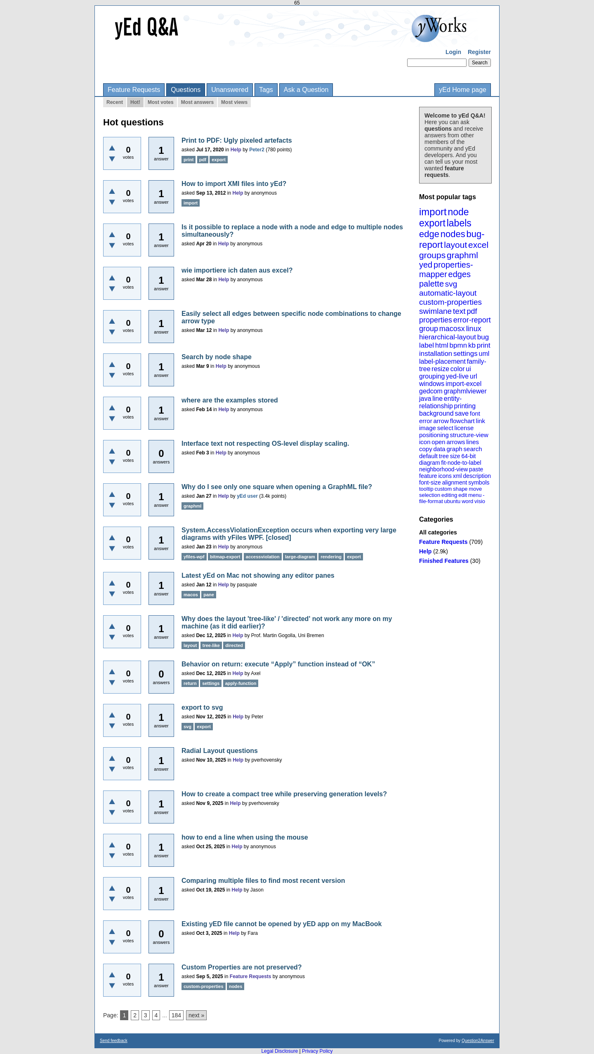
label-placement (442, 361)
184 (176, 1015)
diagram (429, 462)
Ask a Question (306, 89)
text (459, 311)
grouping (432, 376)
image (427, 427)
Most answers (197, 102)
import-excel (463, 383)
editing (449, 495)
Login (453, 52)
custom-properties (450, 302)
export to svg (202, 707)
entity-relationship (440, 402)
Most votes (161, 102)
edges (459, 274)
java (425, 398)
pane (208, 594)
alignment (454, 482)
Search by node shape (217, 356)
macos (191, 594)
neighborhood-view (443, 469)
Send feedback (113, 1040)
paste (476, 469)
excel (478, 244)
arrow (441, 420)
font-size (430, 482)
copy (425, 448)
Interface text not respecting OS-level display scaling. (265, 443)
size (455, 456)
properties (435, 320)
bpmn (458, 345)
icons (445, 476)
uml (483, 353)
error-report (472, 320)
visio (479, 501)
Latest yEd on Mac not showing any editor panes (258, 575)
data (439, 448)
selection (429, 495)
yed (425, 264)
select (445, 427)
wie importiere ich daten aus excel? (237, 270)
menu (475, 495)
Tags (266, 89)
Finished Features (444, 561)
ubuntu (452, 501)
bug (483, 337)
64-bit (468, 456)
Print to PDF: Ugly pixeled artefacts (237, 140)
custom (443, 489)
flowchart (462, 420)
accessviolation (263, 556)
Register (479, 52)
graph (454, 448)
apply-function (241, 683)
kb (472, 345)
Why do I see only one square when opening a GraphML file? (277, 486)
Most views (234, 102)
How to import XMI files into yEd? (234, 183)
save (462, 413)
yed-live (457, 376)
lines (472, 441)
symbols (478, 482)
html (441, 345)
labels (459, 223)
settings (465, 354)
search (473, 448)
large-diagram (300, 556)
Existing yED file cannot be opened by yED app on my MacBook (282, 923)
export (432, 223)
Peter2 (256, 150)
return (190, 683)
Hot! (135, 102)
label (426, 345)
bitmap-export (225, 556)
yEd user (247, 496)
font (475, 413)
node (458, 212)
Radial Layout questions (220, 750)
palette (431, 283)
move (475, 489)
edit (462, 495)
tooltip (426, 489)
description (477, 476)
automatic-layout (447, 293)
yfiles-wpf (194, 556)
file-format (431, 501)
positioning (434, 434)
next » (196, 1015)
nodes (453, 234)
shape (460, 489)
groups (432, 255)
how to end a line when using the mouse (245, 837)
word (467, 501)
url (473, 376)
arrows (455, 441)
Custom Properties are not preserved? (242, 967)
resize (440, 368)
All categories (438, 532)
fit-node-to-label (461, 462)
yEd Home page (462, 89)
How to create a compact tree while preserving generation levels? (284, 794)
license (464, 427)
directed (234, 645)
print (483, 345)
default (428, 455)
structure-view (469, 434)
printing (465, 405)
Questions (185, 89)
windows (431, 383)
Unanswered (229, 89)
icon (425, 441)
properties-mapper (446, 269)
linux (473, 329)
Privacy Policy (317, 1051)
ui (468, 368)
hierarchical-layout (447, 337)
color (457, 368)
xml (457, 476)
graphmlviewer (465, 391)
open (438, 441)
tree (444, 456)
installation (435, 354)
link (481, 420)
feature (428, 476)
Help (425, 551)
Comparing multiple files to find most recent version (263, 880)
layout (455, 244)
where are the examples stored (230, 400)
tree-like (211, 645)
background (436, 413)
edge (429, 234)
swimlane (435, 311)
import (433, 211)
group (428, 329)
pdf (472, 311)
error (425, 420)
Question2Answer (478, 1040)
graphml (462, 255)
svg (451, 284)
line (437, 398)
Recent (114, 102)
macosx (452, 329)
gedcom (431, 391)
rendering (331, 556)
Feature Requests (134, 89)
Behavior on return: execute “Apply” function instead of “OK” (278, 664)
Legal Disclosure (279, 1051)
